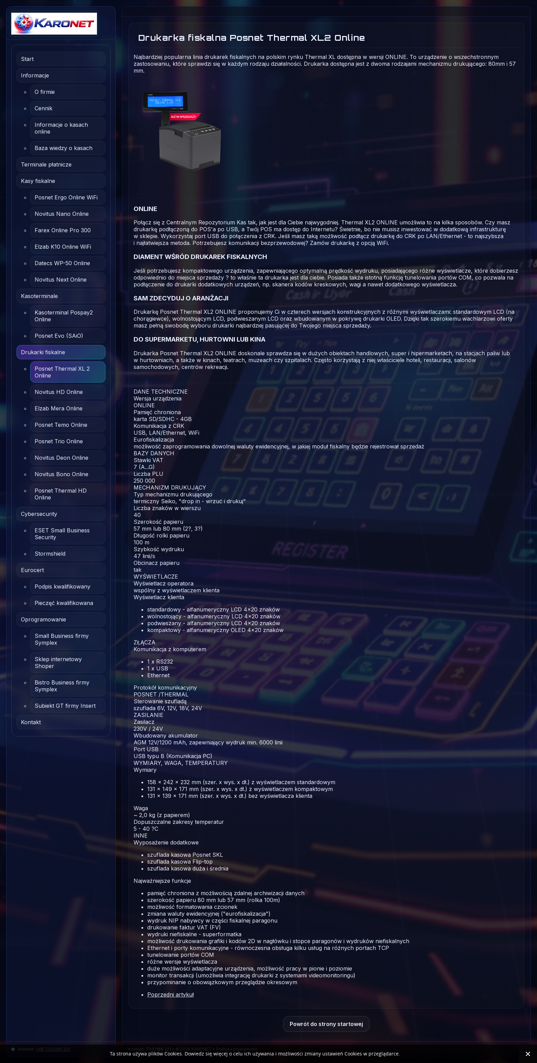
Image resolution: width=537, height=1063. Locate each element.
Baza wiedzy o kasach (63, 148)
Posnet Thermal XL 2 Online (62, 372)
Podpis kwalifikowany (62, 586)
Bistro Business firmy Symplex (62, 686)
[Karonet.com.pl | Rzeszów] (61, 23)
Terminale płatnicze (46, 164)
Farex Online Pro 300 (63, 230)
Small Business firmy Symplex (62, 639)
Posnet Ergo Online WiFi (66, 197)
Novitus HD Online (59, 391)
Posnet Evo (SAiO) (59, 335)
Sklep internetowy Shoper (58, 662)
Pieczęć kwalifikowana (64, 603)
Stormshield (50, 553)
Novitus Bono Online (61, 474)
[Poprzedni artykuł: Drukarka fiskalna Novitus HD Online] (170, 994)
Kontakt (31, 722)
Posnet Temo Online (61, 424)
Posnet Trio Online (59, 441)
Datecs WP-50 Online (62, 263)
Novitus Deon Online (61, 457)
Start (27, 58)
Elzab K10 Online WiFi (63, 246)
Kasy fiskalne (38, 180)
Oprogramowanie (43, 619)
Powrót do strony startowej (326, 1024)
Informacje (35, 75)
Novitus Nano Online (62, 213)
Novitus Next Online (61, 279)
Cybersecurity (39, 513)
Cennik (43, 108)
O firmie (45, 91)
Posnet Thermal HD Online (61, 494)
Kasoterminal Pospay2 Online (64, 316)
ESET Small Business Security (62, 534)
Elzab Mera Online (59, 408)
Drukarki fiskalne (43, 352)
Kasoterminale (39, 296)
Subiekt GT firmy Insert (65, 705)
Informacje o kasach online (61, 128)
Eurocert (32, 570)
